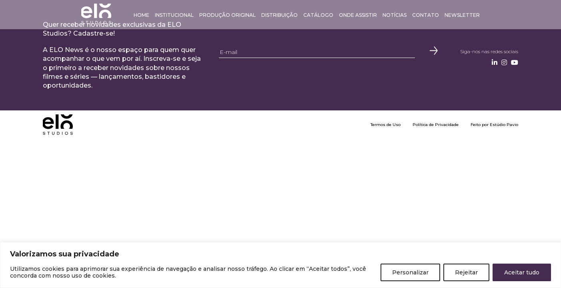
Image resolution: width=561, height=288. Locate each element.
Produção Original (227, 15)
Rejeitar (466, 272)
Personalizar (410, 272)
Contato (425, 15)
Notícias (395, 15)
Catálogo (318, 15)
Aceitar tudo (521, 272)
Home (141, 15)
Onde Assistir (358, 15)
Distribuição (279, 15)
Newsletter (462, 15)
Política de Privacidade (436, 124)
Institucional (174, 15)
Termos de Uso (386, 124)
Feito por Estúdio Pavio (494, 124)
